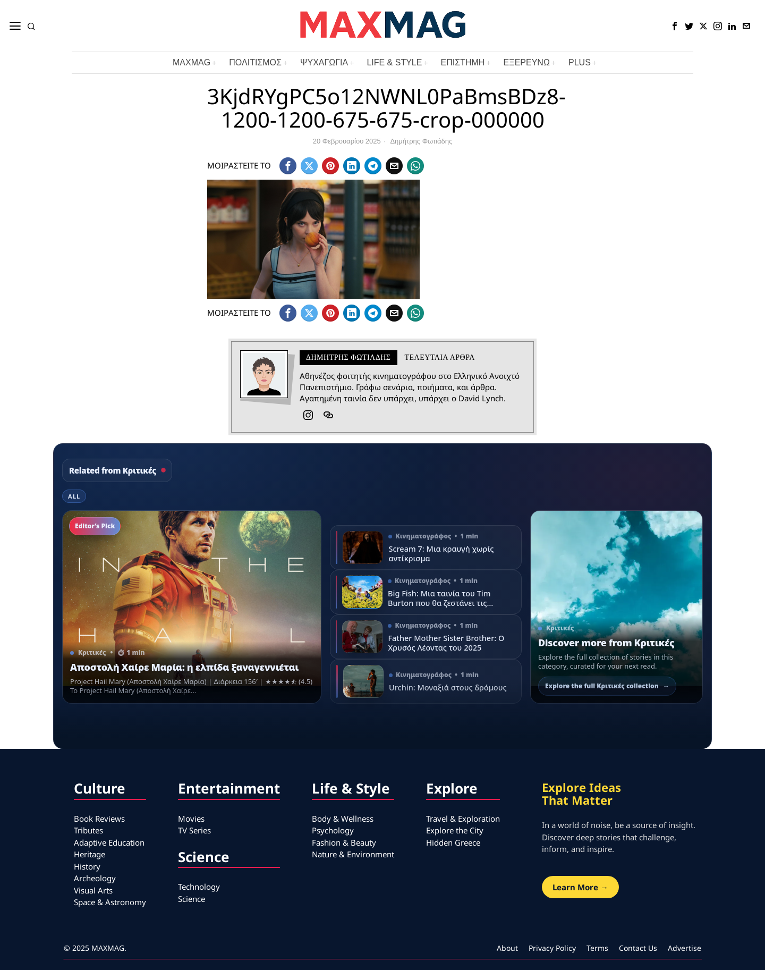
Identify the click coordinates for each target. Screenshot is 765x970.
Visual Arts (93, 890)
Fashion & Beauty (344, 842)
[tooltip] (674, 26)
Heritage (89, 854)
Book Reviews (99, 818)
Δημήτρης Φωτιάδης (421, 141)
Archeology (95, 878)
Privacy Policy (552, 948)
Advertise (684, 948)
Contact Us (638, 948)
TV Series (194, 830)
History (87, 866)
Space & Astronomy (110, 902)
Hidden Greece (453, 842)
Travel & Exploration (463, 818)
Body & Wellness (342, 818)
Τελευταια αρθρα (440, 357)
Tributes (88, 830)
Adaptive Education (109, 842)
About (507, 948)
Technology (199, 886)
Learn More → (580, 887)
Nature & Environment (353, 854)
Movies (191, 818)
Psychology (333, 830)
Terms (597, 948)
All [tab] (74, 496)
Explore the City (454, 830)
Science (191, 898)
